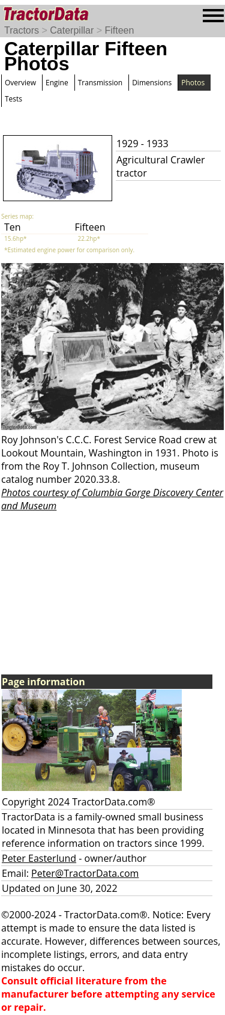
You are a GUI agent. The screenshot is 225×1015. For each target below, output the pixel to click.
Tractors (21, 30)
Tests (13, 99)
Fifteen (119, 30)
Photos (193, 82)
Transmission (100, 82)
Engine (57, 82)
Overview (20, 82)
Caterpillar (72, 30)
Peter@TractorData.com (85, 873)
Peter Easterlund (39, 858)
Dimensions (152, 82)
